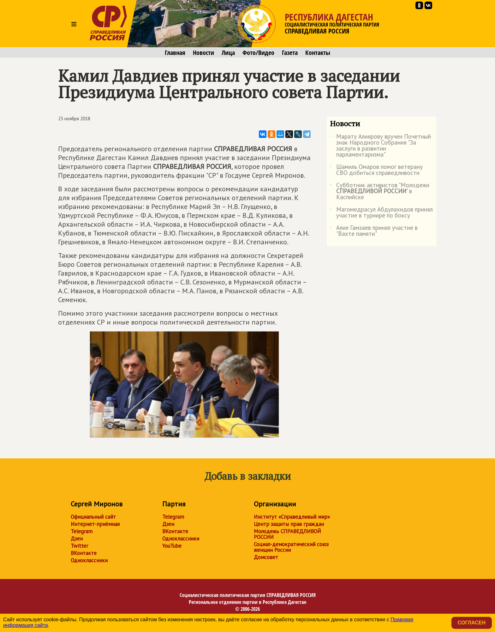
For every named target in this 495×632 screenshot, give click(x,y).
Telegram (81, 531)
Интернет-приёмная (95, 524)
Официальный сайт (93, 517)
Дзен (77, 538)
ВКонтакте (84, 553)
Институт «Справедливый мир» (292, 517)
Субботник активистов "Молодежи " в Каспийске (379, 191)
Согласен (472, 622)
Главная (175, 52)
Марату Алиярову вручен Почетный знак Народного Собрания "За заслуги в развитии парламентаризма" (380, 146)
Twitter (79, 546)
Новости (203, 52)
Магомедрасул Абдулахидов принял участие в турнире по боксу (381, 212)
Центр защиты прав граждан (289, 524)
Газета (290, 52)
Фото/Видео (258, 52)
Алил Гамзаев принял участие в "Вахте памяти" (374, 231)
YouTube (172, 546)
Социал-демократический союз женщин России (291, 547)
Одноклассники (89, 560)
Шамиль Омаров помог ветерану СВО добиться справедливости (376, 170)
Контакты (317, 52)
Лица (228, 52)
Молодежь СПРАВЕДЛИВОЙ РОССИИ (287, 534)
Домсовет (266, 557)
